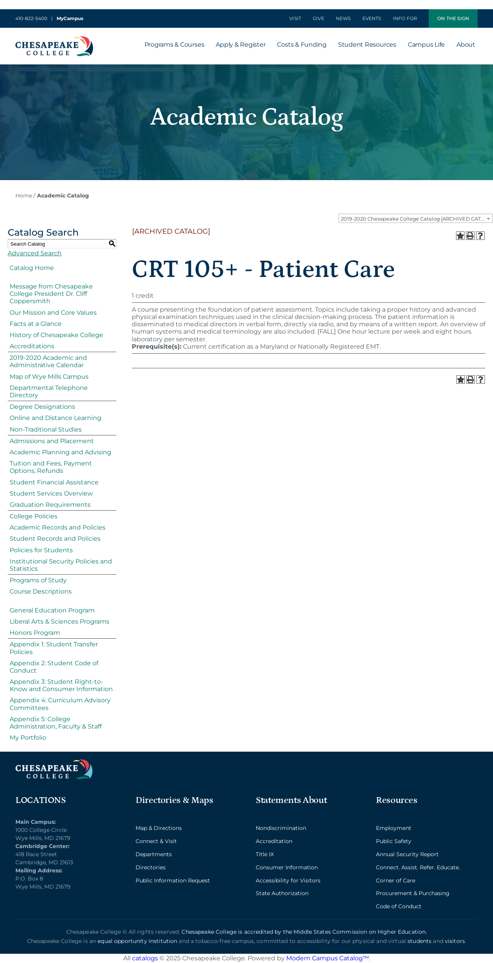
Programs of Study (38, 580)
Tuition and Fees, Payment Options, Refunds (51, 467)
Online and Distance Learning (55, 418)
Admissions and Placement (52, 441)
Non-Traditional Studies (46, 429)
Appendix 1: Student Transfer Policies (54, 648)
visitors (455, 941)
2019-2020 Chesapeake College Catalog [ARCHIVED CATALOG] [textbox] (416, 219)
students (419, 941)
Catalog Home (32, 268)
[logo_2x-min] (54, 39)
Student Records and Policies (55, 538)
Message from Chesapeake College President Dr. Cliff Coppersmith (51, 294)
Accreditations (32, 346)
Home (23, 195)
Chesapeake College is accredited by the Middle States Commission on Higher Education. (304, 931)
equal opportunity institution (137, 941)
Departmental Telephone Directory (49, 391)
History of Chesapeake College (56, 335)
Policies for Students (41, 550)
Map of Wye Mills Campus (49, 376)
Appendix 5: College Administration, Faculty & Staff (56, 722)
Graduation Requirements (50, 504)
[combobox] (416, 218)
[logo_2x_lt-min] (53, 762)
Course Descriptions (41, 591)
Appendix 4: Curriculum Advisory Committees (60, 704)
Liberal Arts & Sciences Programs (59, 621)
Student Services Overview (51, 493)
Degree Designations (42, 406)
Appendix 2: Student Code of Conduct (54, 666)
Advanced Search (35, 253)
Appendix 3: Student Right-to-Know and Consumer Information (61, 685)
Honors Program (35, 632)
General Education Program (52, 610)
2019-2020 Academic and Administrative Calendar (48, 361)
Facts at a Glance (36, 323)
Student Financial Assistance (54, 482)
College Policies (33, 516)
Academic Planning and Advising (60, 452)
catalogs (145, 958)
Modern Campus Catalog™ (327, 958)
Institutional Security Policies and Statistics (61, 565)
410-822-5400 (31, 18)
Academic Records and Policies (58, 527)
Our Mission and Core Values (53, 312)
